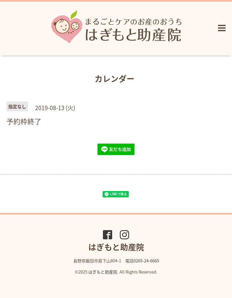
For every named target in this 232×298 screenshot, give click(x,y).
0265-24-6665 (146, 261)
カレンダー (114, 78)
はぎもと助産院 (102, 272)
